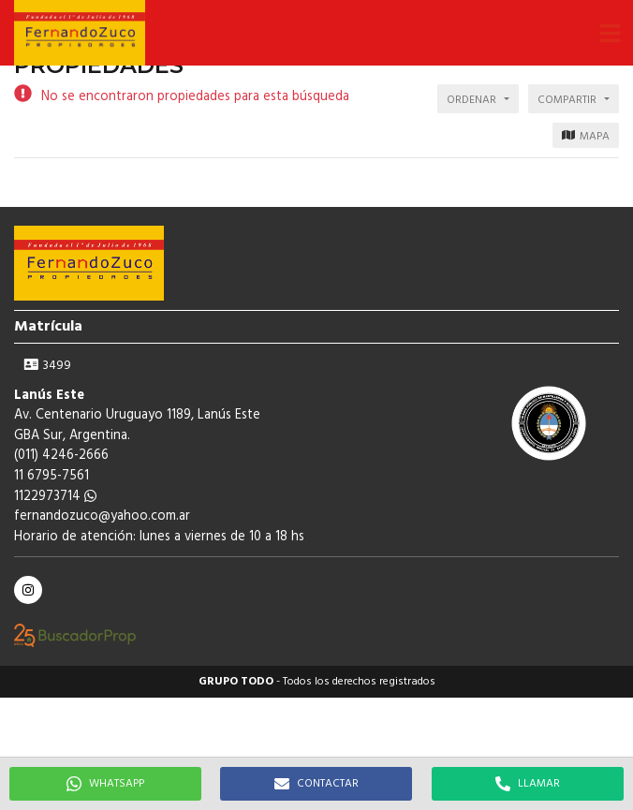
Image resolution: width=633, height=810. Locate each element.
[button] (609, 33)
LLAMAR (527, 783)
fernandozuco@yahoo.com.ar (102, 516)
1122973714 (55, 497)
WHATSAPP (105, 783)
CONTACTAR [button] (316, 783)
